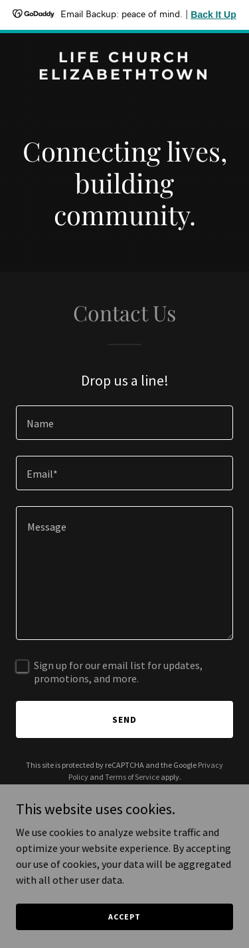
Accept (124, 917)
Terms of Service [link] (132, 777)
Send (124, 719)
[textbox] (124, 422)
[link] (124, 75)
